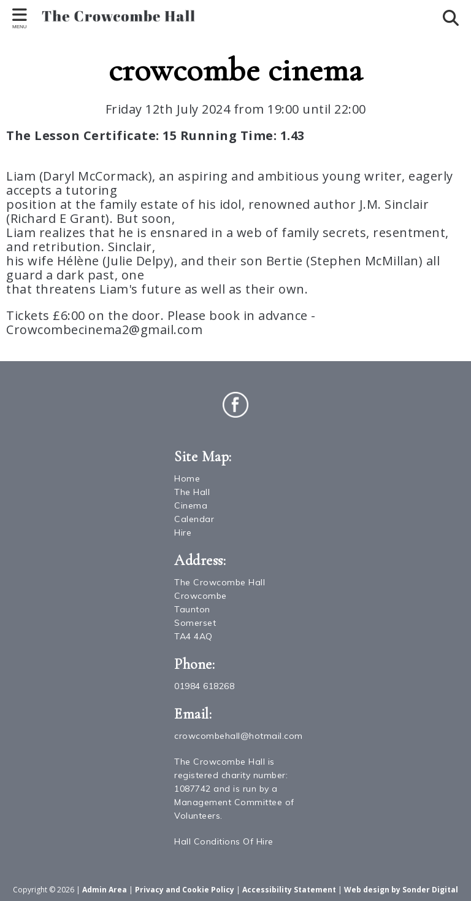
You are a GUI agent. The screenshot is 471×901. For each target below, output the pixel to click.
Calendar (194, 519)
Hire (182, 532)
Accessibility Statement (289, 889)
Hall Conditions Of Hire (224, 841)
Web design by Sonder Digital (401, 889)
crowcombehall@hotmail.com (238, 735)
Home (187, 478)
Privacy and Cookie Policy (184, 889)
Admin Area (104, 889)
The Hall (192, 491)
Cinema (190, 505)
